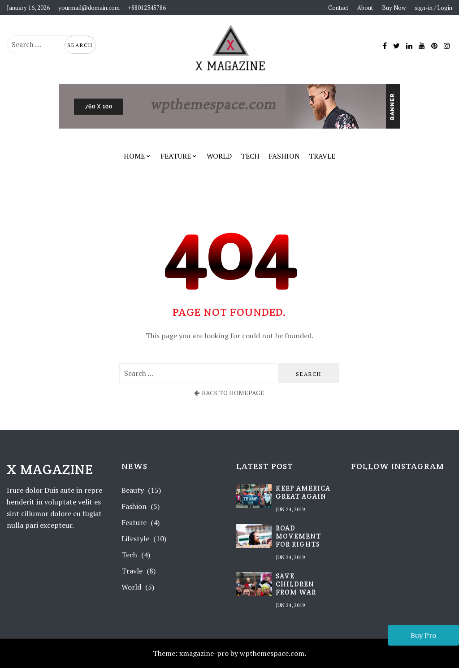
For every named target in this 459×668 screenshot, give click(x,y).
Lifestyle (135, 538)
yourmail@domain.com (89, 8)
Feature (175, 156)
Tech (250, 156)
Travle (322, 156)
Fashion (284, 156)
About (365, 8)
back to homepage (229, 392)
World (219, 156)
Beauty (132, 490)
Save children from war (296, 584)
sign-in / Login (433, 8)
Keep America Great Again (303, 492)
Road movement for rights (298, 536)
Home (134, 156)
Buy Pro (423, 635)
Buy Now (394, 8)
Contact (338, 8)
